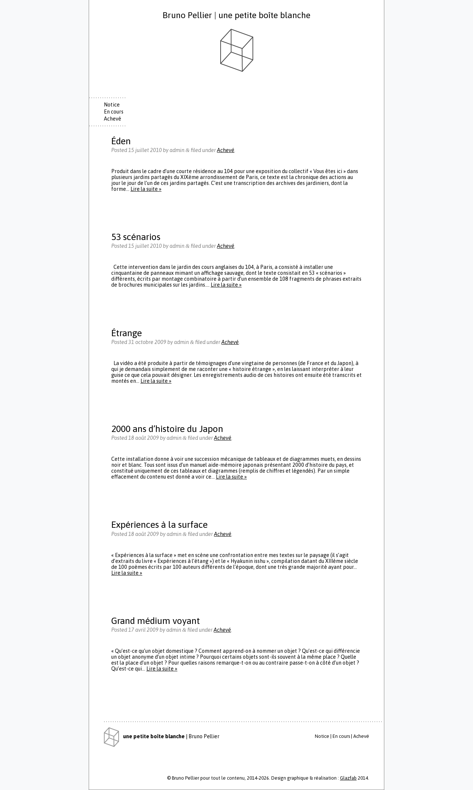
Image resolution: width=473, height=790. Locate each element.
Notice (112, 105)
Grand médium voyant (155, 620)
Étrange (126, 332)
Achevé (112, 119)
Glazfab (348, 778)
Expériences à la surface (159, 524)
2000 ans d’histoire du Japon (167, 428)
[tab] (117, 104)
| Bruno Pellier (162, 736)
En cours (113, 112)
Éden (121, 140)
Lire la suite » (145, 189)
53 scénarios (135, 236)
